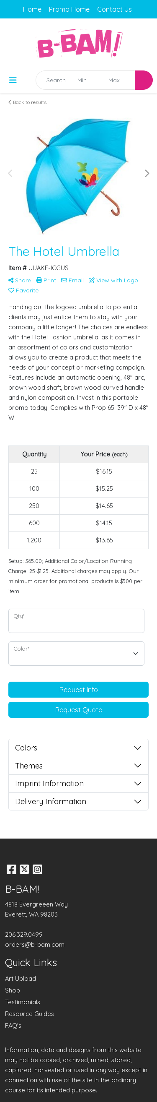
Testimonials (22, 1002)
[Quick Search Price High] (119, 80)
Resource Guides (29, 1014)
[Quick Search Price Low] (88, 80)
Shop (12, 990)
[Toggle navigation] (13, 80)
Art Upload (20, 978)
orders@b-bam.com (34, 944)
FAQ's (13, 1025)
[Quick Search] (54, 80)
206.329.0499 (24, 934)
